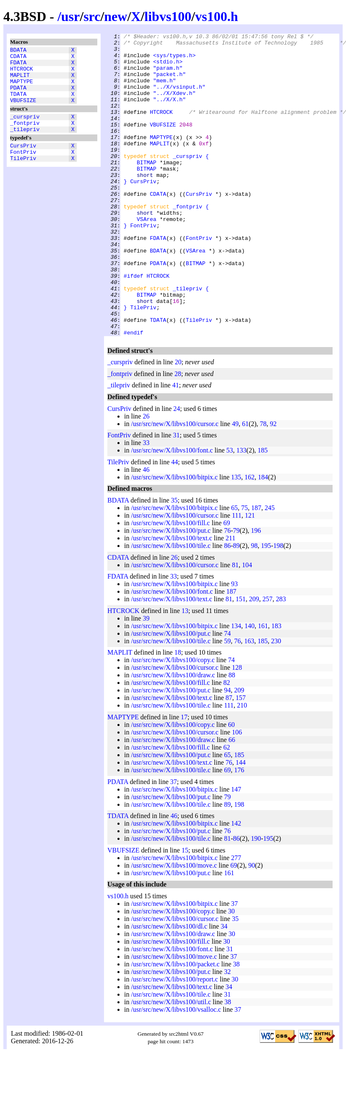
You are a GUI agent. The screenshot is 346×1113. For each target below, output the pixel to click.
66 (232, 800)
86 (227, 606)
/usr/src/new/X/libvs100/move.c (174, 925)
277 (236, 918)
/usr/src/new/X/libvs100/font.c (172, 510)
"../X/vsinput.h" (179, 98)
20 (178, 422)
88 (232, 735)
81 (235, 625)
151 (241, 659)
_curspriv (24, 129)
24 (176, 469)
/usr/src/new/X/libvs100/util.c (171, 1062)
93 (234, 644)
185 (263, 510)
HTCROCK (21, 73)
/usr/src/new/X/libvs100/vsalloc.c (176, 1070)
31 (176, 495)
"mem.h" (164, 90)
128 (237, 727)
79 (236, 591)
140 (250, 686)
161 (263, 686)
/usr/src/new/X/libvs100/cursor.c (174, 484)
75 (244, 568)
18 (177, 712)
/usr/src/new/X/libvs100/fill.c (170, 583)
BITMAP (146, 188)
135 (236, 537)
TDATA (18, 104)
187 (256, 568)
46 (146, 530)
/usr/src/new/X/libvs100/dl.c (169, 986)
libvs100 (167, 16)
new (115, 16)
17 (184, 777)
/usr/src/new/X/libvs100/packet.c (175, 1024)
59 (227, 701)
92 (273, 484)
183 (276, 686)
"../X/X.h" (169, 113)
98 (254, 606)
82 (226, 743)
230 (276, 701)
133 (242, 510)
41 (175, 445)
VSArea (146, 256)
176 (239, 830)
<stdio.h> (167, 67)
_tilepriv (24, 144)
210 (242, 765)
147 (236, 849)
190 (256, 899)
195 (266, 606)
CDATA (18, 58)
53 (229, 510)
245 (270, 568)
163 (249, 701)
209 (254, 659)
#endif (133, 393)
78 (263, 484)
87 (229, 758)
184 (263, 537)
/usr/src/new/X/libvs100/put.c (171, 591)
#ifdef (133, 325)
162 (250, 537)
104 (247, 625)
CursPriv (23, 162)
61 (245, 484)
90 (251, 925)
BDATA (18, 51)
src (91, 16)
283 (281, 659)
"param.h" (167, 75)
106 (237, 792)
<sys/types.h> (174, 60)
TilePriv (23, 177)
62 (226, 807)
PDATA (18, 96)
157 (241, 758)
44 (174, 522)
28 (177, 434)
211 (230, 598)
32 (227, 1032)
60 (231, 785)
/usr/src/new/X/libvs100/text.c (171, 598)
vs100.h (216, 16)
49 (235, 484)
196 (256, 591)
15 (185, 910)
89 (236, 606)
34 (224, 986)
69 (226, 583)
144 (241, 822)
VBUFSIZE (23, 111)
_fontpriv (24, 136)
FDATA (18, 66)
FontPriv (23, 169)
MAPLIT (20, 81)
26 (146, 476)
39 (146, 678)
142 (236, 883)
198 (278, 606)
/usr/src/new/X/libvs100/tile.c (171, 606)
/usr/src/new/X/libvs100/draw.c (173, 735)
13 (185, 671)
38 (236, 1024)
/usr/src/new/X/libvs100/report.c (174, 1039)
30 (231, 971)
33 (146, 503)
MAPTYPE (21, 88)
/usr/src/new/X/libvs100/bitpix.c (174, 537)
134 (236, 686)
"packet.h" (169, 83)
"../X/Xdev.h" (174, 105)
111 (237, 575)
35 (174, 560)
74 (227, 693)
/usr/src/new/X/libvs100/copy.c (172, 720)
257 (268, 659)
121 (250, 575)
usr (70, 16)
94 (227, 750)
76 (227, 591)
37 (173, 842)
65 (234, 568)
